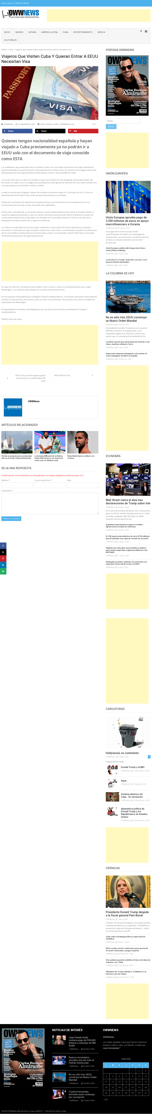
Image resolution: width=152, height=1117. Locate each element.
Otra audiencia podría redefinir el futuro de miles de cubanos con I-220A (128, 964)
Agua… (124, 784)
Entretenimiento (82, 32)
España (32, 32)
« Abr (106, 1102)
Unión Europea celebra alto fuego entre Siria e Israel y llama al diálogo (128, 249)
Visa (72, 124)
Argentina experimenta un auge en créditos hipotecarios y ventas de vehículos (124, 529)
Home (4, 49)
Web (69, 480)
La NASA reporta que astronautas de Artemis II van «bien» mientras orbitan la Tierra (127, 343)
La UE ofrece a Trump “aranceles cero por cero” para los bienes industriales (126, 261)
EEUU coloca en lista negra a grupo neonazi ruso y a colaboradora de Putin (30, 378)
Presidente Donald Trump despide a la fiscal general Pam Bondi (128, 917)
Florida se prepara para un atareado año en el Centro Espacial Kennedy (16, 457)
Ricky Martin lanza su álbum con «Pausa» (80, 457)
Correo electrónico (43, 480)
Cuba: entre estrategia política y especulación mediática (125, 941)
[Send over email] (3, 571)
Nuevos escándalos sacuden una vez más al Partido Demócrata (81, 1063)
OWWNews (8, 124)
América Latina (49, 32)
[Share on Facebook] (17, 131)
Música (101, 32)
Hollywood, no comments (122, 756)
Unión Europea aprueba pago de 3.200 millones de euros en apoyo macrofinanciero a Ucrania (127, 221)
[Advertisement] (99, 15)
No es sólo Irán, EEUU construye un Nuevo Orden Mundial (126, 319)
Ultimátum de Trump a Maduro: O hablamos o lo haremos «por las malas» (126, 976)
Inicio (7, 32)
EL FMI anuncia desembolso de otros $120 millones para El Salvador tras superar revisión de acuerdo (127, 541)
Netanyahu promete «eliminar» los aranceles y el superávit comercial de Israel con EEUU (126, 566)
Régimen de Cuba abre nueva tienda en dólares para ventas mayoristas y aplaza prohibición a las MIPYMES (128, 553)
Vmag (63, 1114)
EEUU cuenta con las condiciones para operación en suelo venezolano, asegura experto (128, 952)
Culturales (10, 40)
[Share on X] (50, 131)
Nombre (5, 480)
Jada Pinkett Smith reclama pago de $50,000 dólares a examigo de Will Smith (82, 1044)
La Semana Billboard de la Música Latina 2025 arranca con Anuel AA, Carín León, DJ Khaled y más (48, 458)
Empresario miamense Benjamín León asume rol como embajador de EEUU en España (126, 354)
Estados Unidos (52, 124)
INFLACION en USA (62, 375)
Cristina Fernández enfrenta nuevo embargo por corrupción (82, 1097)
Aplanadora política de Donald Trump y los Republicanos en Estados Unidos (134, 816)
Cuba (65, 32)
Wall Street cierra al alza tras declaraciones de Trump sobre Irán (125, 503)
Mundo (19, 32)
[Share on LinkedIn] (3, 565)
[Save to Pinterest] (83, 131)
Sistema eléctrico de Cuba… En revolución (132, 798)
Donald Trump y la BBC (133, 770)
